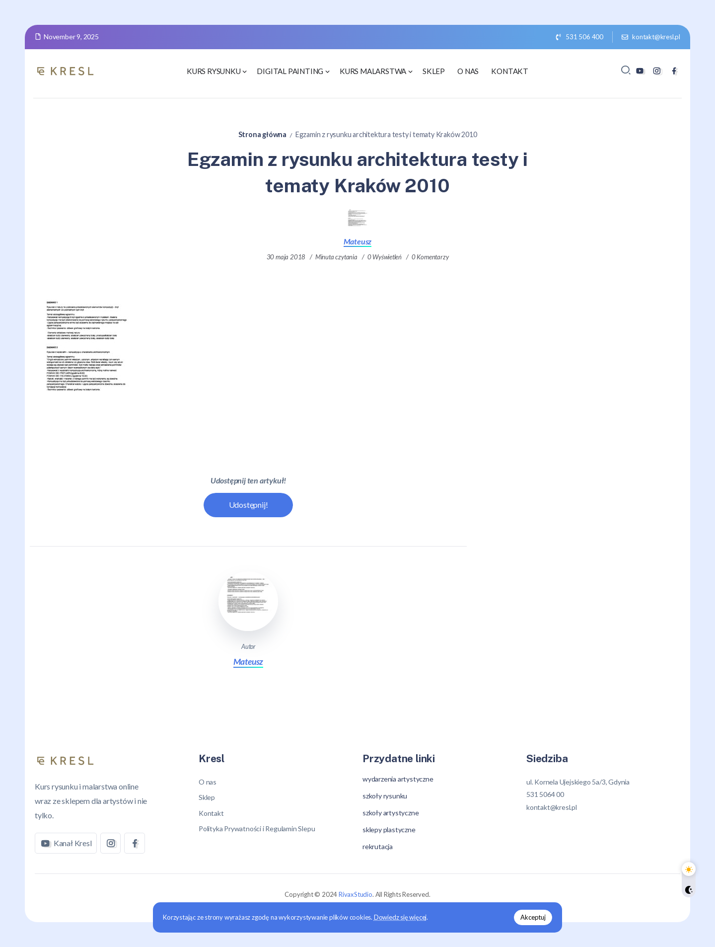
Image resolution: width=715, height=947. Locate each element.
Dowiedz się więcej (406, 917)
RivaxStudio (355, 894)
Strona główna (262, 134)
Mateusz (358, 241)
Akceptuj (527, 917)
